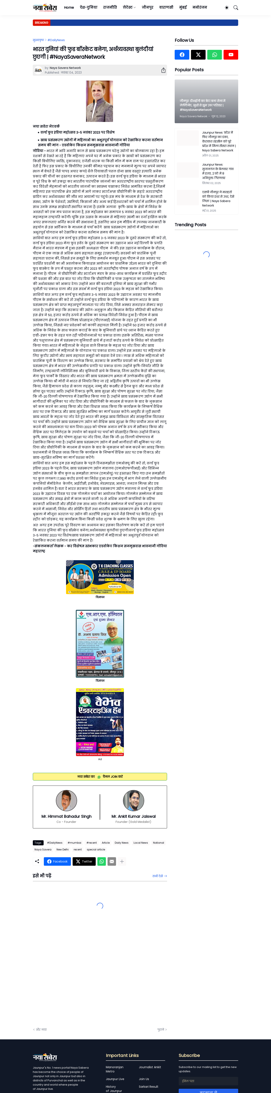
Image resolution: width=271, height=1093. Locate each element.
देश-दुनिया (88, 7)
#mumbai (74, 843)
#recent (91, 843)
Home (69, 7)
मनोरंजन (199, 7)
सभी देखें (157, 876)
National (158, 843)
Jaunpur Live (115, 1079)
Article (106, 843)
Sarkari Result (148, 1087)
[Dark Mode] (224, 7)
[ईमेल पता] (208, 1081)
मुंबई (183, 7)
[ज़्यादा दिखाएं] (122, 861)
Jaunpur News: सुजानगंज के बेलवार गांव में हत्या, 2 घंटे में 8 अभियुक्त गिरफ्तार (218, 171)
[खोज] (234, 7)
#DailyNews (56, 40)
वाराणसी (166, 7)
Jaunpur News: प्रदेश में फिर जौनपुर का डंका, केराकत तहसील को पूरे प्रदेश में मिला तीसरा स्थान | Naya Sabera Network (219, 141)
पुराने (161, 1029)
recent (78, 849)
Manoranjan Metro (114, 1069)
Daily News (122, 843)
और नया (41, 1029)
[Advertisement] (75, 976)
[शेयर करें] (162, 70)
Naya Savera (43, 849)
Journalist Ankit (150, 1067)
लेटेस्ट (128, 7)
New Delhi (63, 849)
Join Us (144, 1079)
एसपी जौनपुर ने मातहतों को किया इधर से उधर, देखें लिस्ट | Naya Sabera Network (218, 199)
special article (96, 849)
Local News (141, 843)
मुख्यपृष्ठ (38, 40)
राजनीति (110, 7)
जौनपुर (147, 7)
